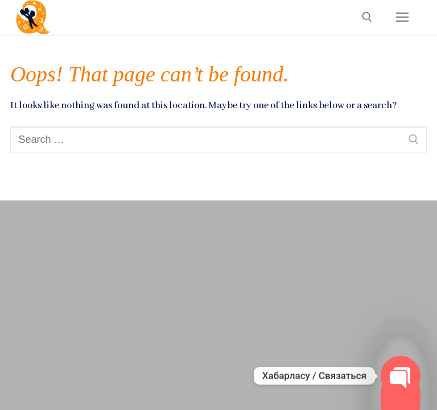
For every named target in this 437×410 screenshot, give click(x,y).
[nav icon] (402, 17)
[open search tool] (367, 17)
